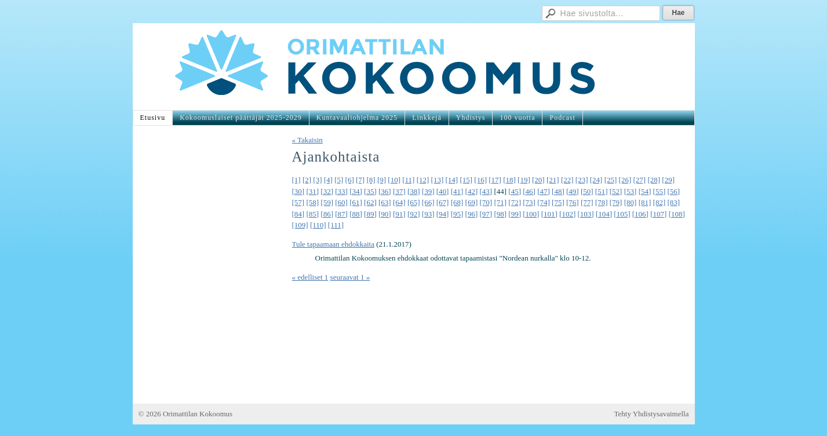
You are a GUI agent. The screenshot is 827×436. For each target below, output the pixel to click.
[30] (298, 191)
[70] (485, 202)
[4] (328, 179)
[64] (399, 202)
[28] (653, 179)
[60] (341, 202)
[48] (558, 191)
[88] (355, 214)
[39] (428, 191)
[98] (500, 214)
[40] (442, 191)
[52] (616, 191)
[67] (442, 202)
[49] (572, 191)
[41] (457, 191)
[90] (384, 214)
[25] (610, 179)
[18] (509, 179)
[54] (645, 191)
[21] (553, 179)
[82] (659, 202)
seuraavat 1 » (350, 277)
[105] (622, 214)
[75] (558, 202)
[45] (514, 191)
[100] (531, 214)
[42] (471, 191)
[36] (384, 191)
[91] (399, 214)
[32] (326, 191)
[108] (677, 214)
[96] (471, 214)
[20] (538, 179)
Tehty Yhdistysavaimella (651, 413)
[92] (413, 214)
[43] (485, 191)
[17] (495, 179)
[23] (581, 179)
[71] (500, 202)
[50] (587, 191)
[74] (543, 202)
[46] (529, 191)
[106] (640, 214)
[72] (514, 202)
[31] (312, 191)
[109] (300, 225)
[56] (673, 191)
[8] (370, 179)
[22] (567, 179)
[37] (399, 191)
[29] (668, 179)
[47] (543, 191)
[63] (384, 202)
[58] (312, 202)
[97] (485, 214)
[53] (630, 191)
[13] (437, 179)
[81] (645, 202)
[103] (586, 214)
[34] (355, 191)
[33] (341, 191)
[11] (408, 179)
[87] (341, 214)
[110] (318, 225)
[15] (466, 179)
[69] (471, 202)
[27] (639, 179)
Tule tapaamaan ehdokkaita (333, 244)
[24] (596, 179)
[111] (336, 225)
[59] (326, 202)
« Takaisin (307, 139)
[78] (601, 202)
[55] (659, 191)
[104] (604, 214)
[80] (630, 202)
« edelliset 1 (310, 277)
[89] (370, 214)
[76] (572, 202)
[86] (326, 214)
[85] (312, 214)
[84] (298, 214)
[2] (307, 179)
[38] (413, 191)
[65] (413, 202)
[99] (514, 214)
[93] (428, 214)
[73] (529, 202)
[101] (549, 214)
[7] (360, 179)
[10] (394, 179)
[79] (616, 202)
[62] (370, 202)
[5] (338, 179)
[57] (298, 202)
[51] (601, 191)
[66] (428, 202)
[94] (442, 214)
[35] (370, 191)
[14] (452, 179)
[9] (381, 179)
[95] (457, 214)
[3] (317, 179)
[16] (480, 179)
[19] (524, 179)
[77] (587, 202)
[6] (349, 179)
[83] (673, 202)
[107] (658, 214)
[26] (625, 179)
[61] (355, 202)
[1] (296, 179)
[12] (423, 179)
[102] (567, 214)
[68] (457, 202)
